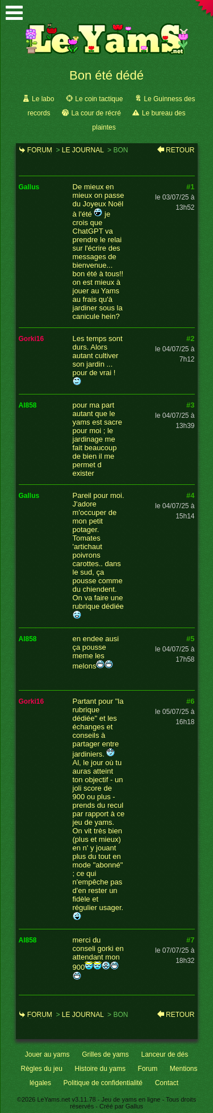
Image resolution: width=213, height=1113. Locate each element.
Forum (39, 150)
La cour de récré (95, 113)
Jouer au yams (47, 1054)
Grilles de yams (105, 1054)
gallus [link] (29, 187)
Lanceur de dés (164, 1054)
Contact (166, 1083)
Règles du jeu (41, 1069)
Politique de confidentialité (103, 1083)
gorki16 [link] (31, 339)
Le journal (83, 150)
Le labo (43, 99)
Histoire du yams (100, 1069)
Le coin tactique (99, 99)
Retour (180, 150)
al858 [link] (28, 405)
